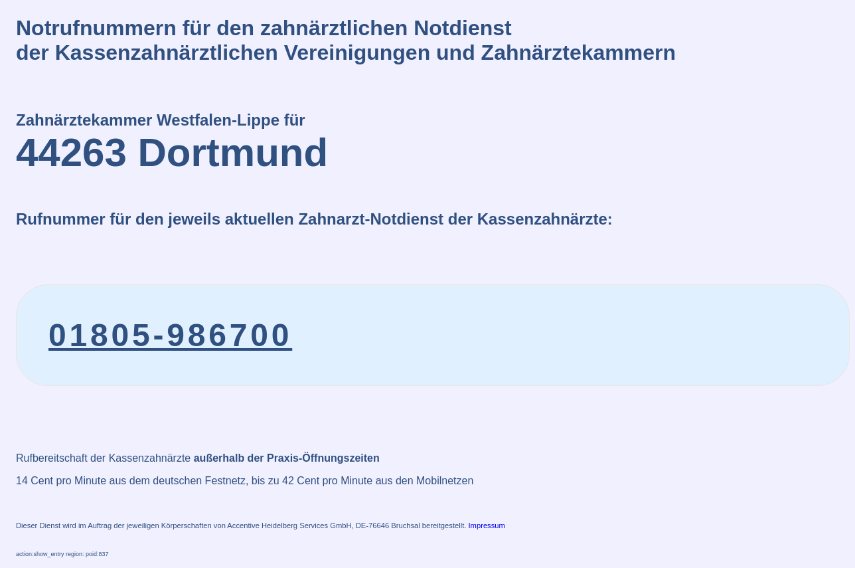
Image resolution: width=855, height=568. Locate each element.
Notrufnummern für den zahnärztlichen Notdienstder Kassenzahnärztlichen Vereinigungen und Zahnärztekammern (346, 40)
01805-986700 (170, 335)
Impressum (487, 525)
